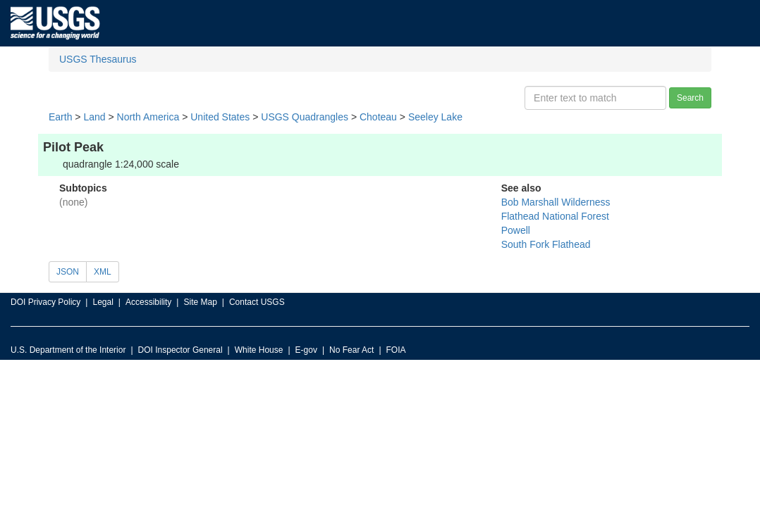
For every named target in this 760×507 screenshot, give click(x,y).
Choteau (378, 117)
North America (148, 117)
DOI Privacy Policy (45, 302)
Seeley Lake (435, 117)
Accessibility (148, 302)
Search (690, 98)
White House (259, 350)
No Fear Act (351, 350)
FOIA (396, 350)
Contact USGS (257, 302)
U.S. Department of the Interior (68, 350)
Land (94, 117)
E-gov (306, 350)
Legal (102, 302)
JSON (67, 272)
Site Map (199, 302)
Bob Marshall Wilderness (556, 202)
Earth (60, 117)
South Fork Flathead (546, 244)
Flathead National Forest (555, 216)
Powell (515, 230)
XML (102, 272)
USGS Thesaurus (97, 59)
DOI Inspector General (180, 350)
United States (220, 117)
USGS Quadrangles (304, 117)
